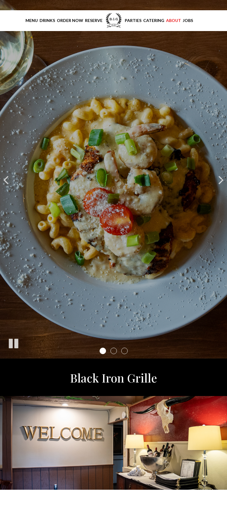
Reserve (94, 20)
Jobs (188, 20)
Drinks (47, 20)
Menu (31, 20)
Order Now (70, 20)
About (173, 20)
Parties (133, 20)
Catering (153, 20)
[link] (113, 20)
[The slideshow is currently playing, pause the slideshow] (13, 342)
